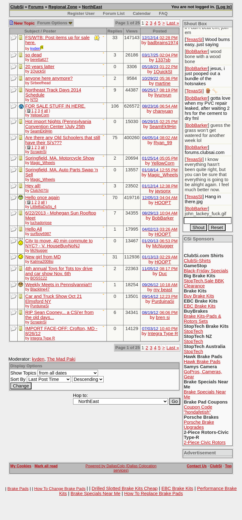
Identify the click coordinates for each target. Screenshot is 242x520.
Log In (224, 6)
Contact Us (197, 466)
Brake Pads (18, 488)
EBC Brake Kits (200, 306)
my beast (162, 289)
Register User (81, 13)
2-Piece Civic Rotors (205, 442)
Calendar (142, 13)
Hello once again (42, 197)
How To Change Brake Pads (59, 488)
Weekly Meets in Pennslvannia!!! (58, 284)
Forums (36, 6)
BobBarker (163, 218)
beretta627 (39, 59)
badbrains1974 (162, 42)
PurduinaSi (39, 306)
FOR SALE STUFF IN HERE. (55, 106)
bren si (163, 317)
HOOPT (163, 202)
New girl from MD (43, 256)
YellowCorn (39, 115)
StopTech (193, 331)
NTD (34, 100)
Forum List (114, 13)
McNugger (39, 250)
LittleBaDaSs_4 (43, 206)
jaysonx (163, 190)
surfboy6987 (40, 234)
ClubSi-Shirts (197, 260)
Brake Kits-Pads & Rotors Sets (202, 319)
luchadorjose (41, 223)
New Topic (22, 23)
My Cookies (21, 466)
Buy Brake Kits (199, 295)
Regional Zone (63, 6)
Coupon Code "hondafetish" (198, 410)
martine (162, 83)
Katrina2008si (41, 261)
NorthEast (92, 6)
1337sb (162, 59)
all (46, 111)
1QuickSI (38, 71)
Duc (163, 273)
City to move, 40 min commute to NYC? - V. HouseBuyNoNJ (59, 243)
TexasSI (194, 39)
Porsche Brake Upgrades (199, 425)
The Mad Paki (61, 359)
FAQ (163, 13)
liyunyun (162, 95)
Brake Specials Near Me (95, 493)
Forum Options (54, 23)
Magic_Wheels (42, 163)
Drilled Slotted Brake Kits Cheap (125, 488)
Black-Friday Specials (206, 270)
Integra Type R (42, 338)
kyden (38, 359)
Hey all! (33, 185)
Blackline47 (39, 289)
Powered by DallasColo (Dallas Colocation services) (120, 468)
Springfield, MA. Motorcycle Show (59, 158)
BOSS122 (38, 278)
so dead (33, 54)
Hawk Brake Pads (202, 361)
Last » (172, 23)
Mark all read (46, 466)
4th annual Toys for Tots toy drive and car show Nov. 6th (59, 271)
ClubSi (17, 6)
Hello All (33, 229)
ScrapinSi (38, 152)
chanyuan (163, 111)
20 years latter (40, 66)
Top (228, 466)
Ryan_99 (162, 142)
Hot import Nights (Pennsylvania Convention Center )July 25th (58, 124)
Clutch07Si (39, 190)
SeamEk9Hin (41, 131)
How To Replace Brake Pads (153, 493)
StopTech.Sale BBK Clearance (204, 283)
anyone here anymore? (49, 78)
